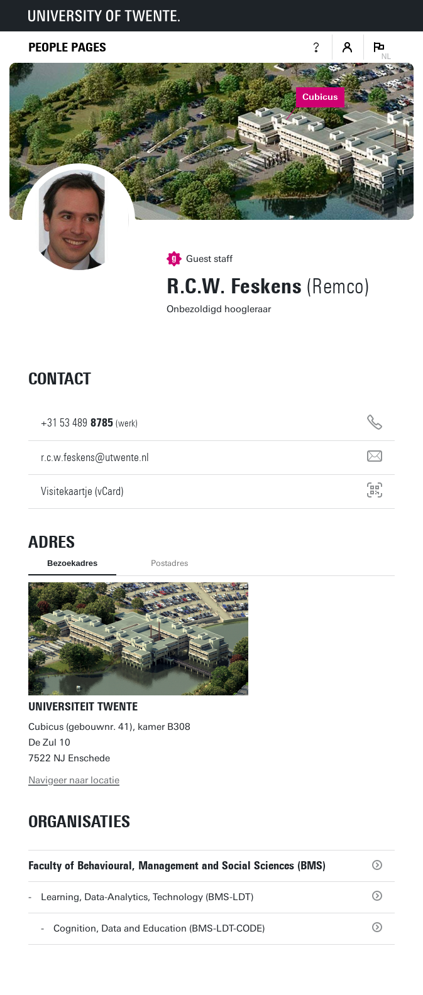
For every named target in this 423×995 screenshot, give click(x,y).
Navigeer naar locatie (73, 780)
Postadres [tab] (169, 563)
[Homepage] (67, 47)
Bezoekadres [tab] (72, 563)
